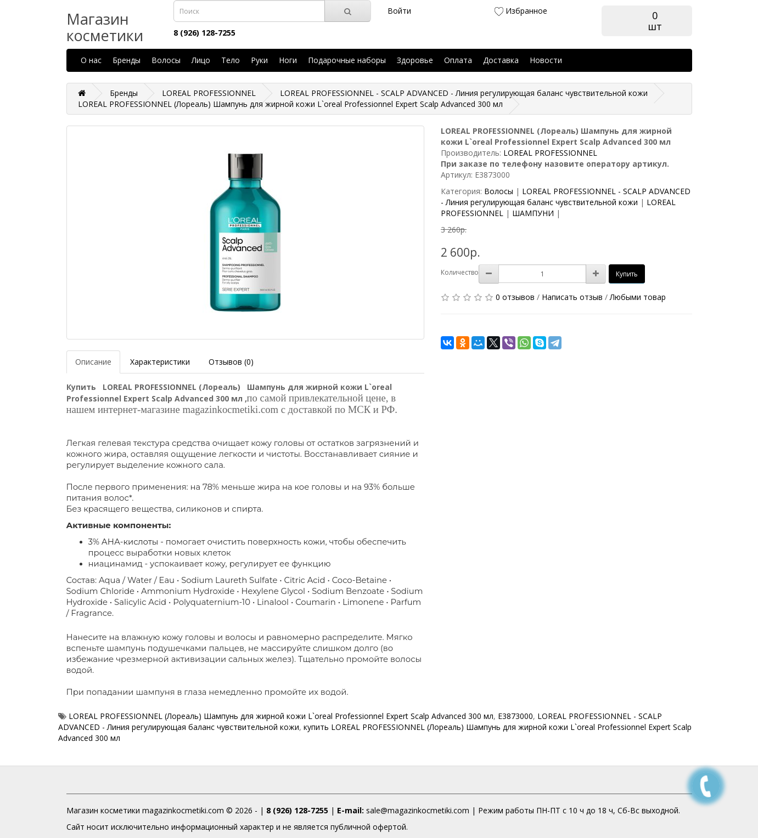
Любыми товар (638, 297)
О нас (91, 60)
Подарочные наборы (347, 60)
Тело (230, 60)
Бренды (127, 60)
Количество (460, 272)
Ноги (288, 60)
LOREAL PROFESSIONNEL (550, 153)
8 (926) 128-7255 (297, 810)
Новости (546, 60)
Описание (93, 361)
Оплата (458, 60)
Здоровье (415, 60)
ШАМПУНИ (533, 213)
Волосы (166, 60)
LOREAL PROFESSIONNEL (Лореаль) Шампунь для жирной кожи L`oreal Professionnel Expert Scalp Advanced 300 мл (281, 716)
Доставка (501, 60)
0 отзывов (515, 297)
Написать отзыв (572, 297)
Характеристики (160, 361)
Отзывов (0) (231, 361)
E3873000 (515, 716)
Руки (259, 60)
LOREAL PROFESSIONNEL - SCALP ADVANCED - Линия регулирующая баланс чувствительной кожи (565, 196)
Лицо (201, 60)
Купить (627, 274)
